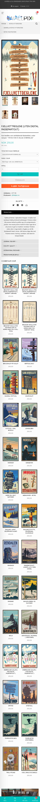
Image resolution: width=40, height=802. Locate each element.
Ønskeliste (20, 180)
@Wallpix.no (15, 195)
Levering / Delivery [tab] (9, 241)
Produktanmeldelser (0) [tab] (11, 255)
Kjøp (20, 174)
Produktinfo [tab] (8, 212)
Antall (3, 166)
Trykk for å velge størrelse (10, 151)
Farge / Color (5, 158)
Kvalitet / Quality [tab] (9, 246)
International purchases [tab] (12, 250)
